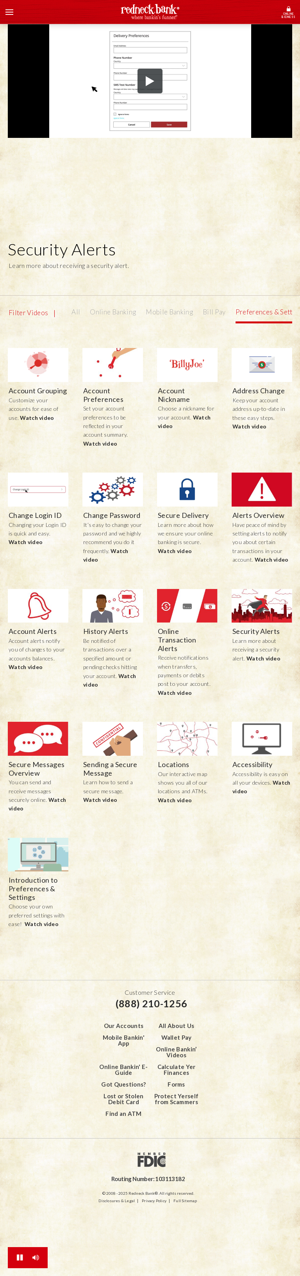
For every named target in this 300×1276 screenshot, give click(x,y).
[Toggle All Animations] (20, 1257)
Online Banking (113, 312)
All (75, 312)
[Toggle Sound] (36, 1257)
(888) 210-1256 (151, 1003)
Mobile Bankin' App (124, 1040)
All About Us (177, 1025)
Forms (176, 1084)
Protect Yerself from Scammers (176, 1098)
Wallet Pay (176, 1037)
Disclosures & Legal (116, 1200)
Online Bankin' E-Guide (123, 1069)
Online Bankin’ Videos (176, 1052)
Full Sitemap (185, 1200)
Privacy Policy (154, 1200)
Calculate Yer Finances (176, 1069)
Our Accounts (124, 1025)
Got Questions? (123, 1084)
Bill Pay (214, 312)
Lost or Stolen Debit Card (123, 1098)
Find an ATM (123, 1113)
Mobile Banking (169, 312)
